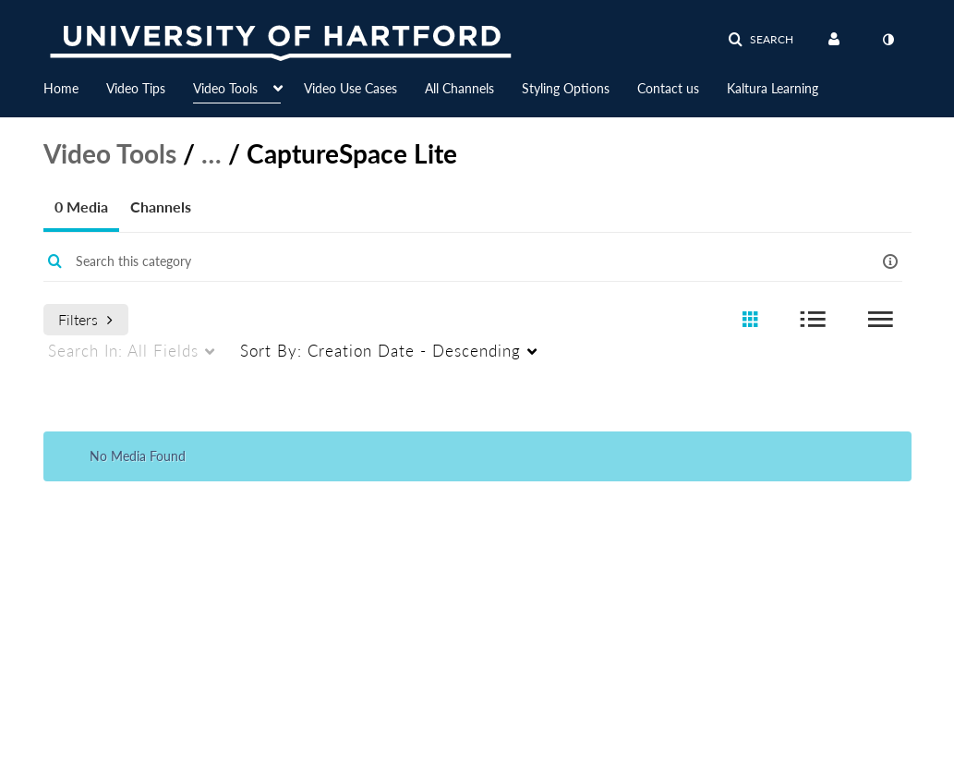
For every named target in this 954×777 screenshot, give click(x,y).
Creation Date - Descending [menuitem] (380, 350)
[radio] (750, 320)
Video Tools (109, 153)
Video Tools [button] (225, 88)
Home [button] (60, 88)
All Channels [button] (459, 88)
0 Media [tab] (81, 206)
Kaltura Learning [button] (772, 88)
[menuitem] (74, 86)
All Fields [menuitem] (123, 350)
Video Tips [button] (135, 88)
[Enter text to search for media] (439, 261)
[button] (760, 39)
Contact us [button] (668, 88)
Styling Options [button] (566, 88)
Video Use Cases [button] (350, 88)
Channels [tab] (160, 206)
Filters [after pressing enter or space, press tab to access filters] (85, 319)
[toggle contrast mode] (888, 39)
